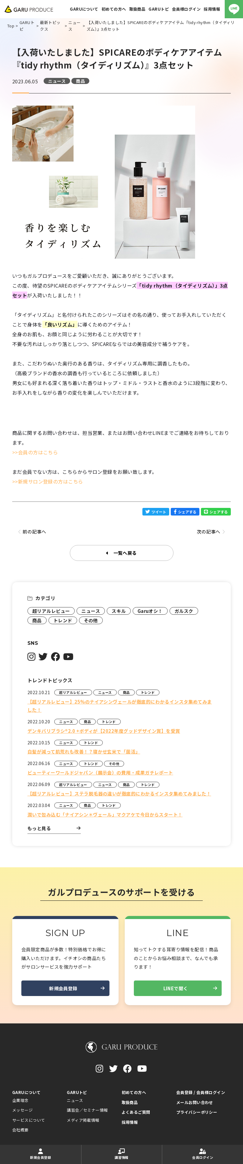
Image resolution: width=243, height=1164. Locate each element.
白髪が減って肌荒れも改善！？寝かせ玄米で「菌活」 (83, 751)
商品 (80, 81)
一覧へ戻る (121, 553)
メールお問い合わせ (194, 1102)
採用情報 (130, 1122)
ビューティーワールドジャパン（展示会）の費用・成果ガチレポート (100, 772)
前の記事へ (32, 532)
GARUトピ (77, 1092)
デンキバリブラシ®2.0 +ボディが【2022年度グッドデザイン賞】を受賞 (103, 731)
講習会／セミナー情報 (87, 1110)
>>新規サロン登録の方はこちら (47, 481)
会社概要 (20, 1130)
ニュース (57, 81)
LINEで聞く (190, 988)
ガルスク (183, 611)
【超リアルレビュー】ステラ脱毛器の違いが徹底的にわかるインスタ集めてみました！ (119, 793)
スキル (119, 611)
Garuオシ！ (150, 611)
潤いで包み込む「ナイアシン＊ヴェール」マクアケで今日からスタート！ (105, 814)
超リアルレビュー (51, 611)
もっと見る (54, 828)
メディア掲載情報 (83, 1120)
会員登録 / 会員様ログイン (200, 1092)
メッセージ (22, 1110)
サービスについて (28, 1120)
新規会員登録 (77, 988)
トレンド (62, 620)
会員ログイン (202, 1154)
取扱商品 (130, 1102)
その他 (91, 620)
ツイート (155, 511)
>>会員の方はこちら (35, 452)
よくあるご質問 (136, 1112)
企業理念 (20, 1100)
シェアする (185, 511)
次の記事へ (211, 532)
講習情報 (121, 1154)
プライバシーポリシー (196, 1112)
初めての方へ (134, 1092)
